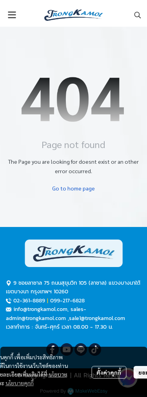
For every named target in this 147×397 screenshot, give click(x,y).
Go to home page (73, 188)
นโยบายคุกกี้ (19, 382)
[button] (137, 14)
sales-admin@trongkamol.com (46, 313)
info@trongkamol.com (40, 309)
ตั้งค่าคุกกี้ (108, 372)
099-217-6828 (67, 300)
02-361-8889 (29, 300)
